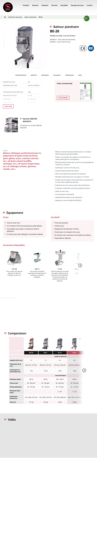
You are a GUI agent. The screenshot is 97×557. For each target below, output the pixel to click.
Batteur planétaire (66, 27)
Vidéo (80, 75)
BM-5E (31, 353)
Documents (57, 75)
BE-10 (60, 353)
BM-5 (45, 353)
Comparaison (69, 75)
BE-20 (74, 353)
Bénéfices (34, 75)
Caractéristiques (20, 75)
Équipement (45, 75)
